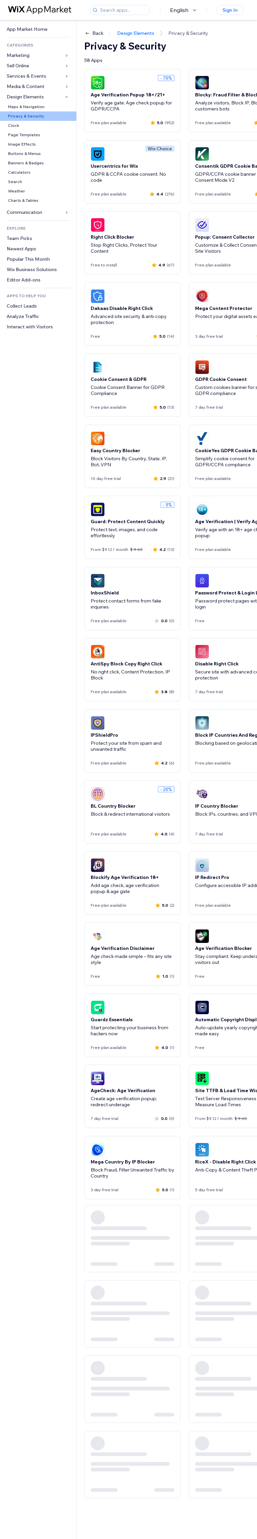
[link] (38, 29)
